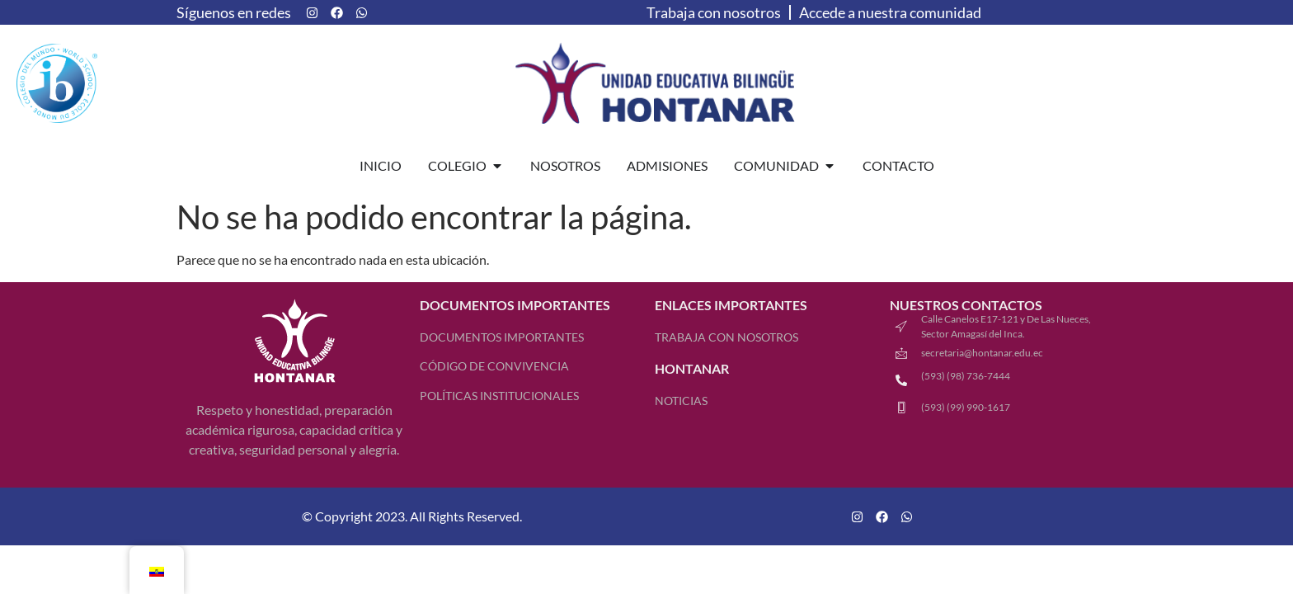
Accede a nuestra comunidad (890, 12)
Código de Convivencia (494, 366)
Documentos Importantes (502, 337)
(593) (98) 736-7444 (965, 376)
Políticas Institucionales (499, 396)
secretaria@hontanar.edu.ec (982, 352)
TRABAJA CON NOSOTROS (726, 337)
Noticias (681, 401)
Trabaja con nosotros (713, 12)
